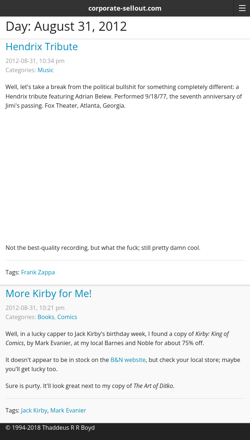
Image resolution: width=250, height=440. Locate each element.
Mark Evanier (68, 410)
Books (46, 317)
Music (46, 70)
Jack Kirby (34, 410)
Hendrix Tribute (41, 46)
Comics (67, 317)
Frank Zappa (38, 272)
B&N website (128, 360)
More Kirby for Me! (48, 293)
